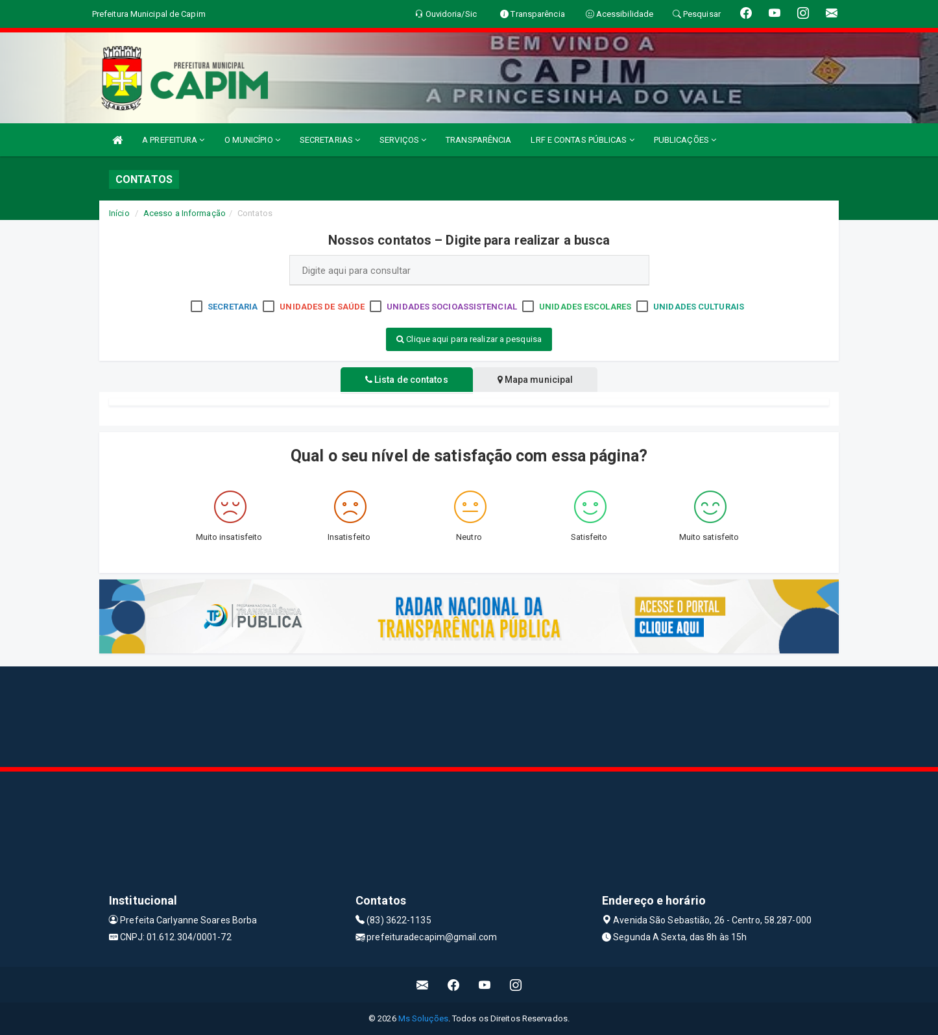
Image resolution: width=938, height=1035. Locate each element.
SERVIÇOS (402, 140)
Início (119, 213)
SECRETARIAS (330, 140)
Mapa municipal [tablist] (538, 379)
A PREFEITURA (173, 140)
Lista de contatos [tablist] (404, 379)
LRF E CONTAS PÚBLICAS (582, 140)
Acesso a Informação (184, 213)
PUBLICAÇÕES (685, 140)
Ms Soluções (423, 1018)
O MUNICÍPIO (252, 140)
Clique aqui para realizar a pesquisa (469, 339)
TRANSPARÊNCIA (478, 140)
